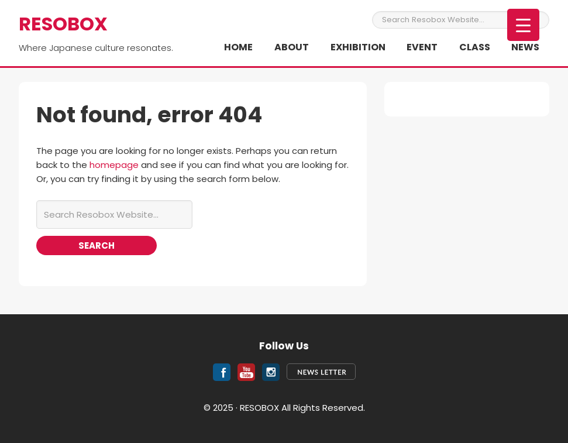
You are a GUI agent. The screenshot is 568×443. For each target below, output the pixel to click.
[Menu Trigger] (523, 25)
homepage (114, 165)
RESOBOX (63, 24)
